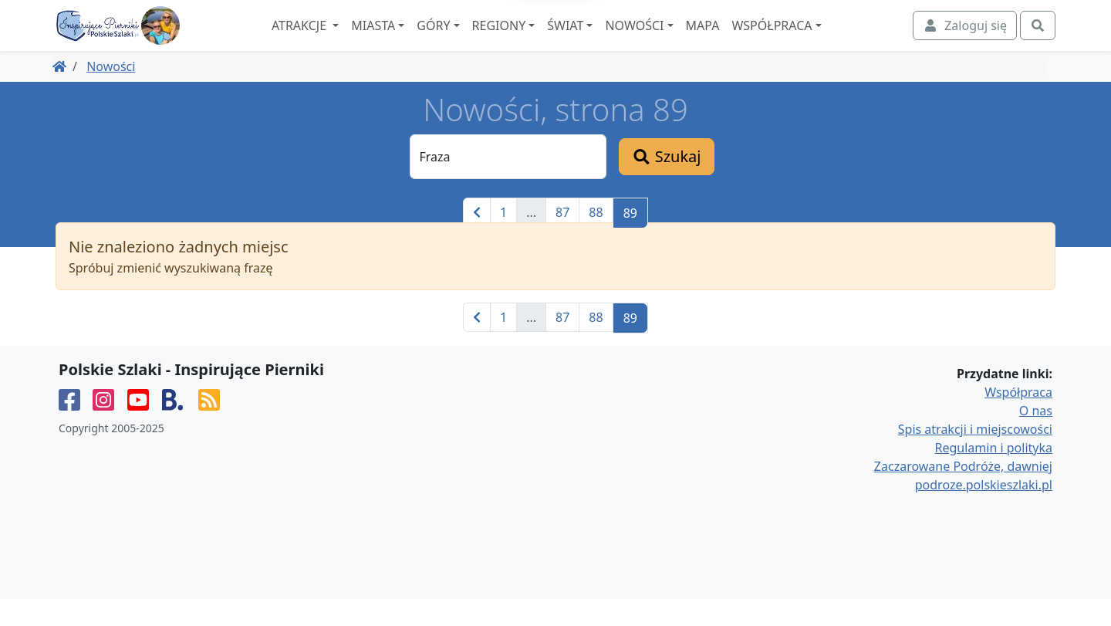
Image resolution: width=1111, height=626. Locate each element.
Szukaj (666, 183)
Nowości (676, 39)
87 (562, 239)
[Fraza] (508, 183)
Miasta (415, 39)
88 (596, 239)
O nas (1035, 437)
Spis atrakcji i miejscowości (975, 456)
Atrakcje (342, 39)
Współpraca (813, 39)
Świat (607, 39)
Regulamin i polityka (993, 474)
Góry (474, 39)
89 (630, 240)
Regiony (540, 39)
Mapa (744, 39)
